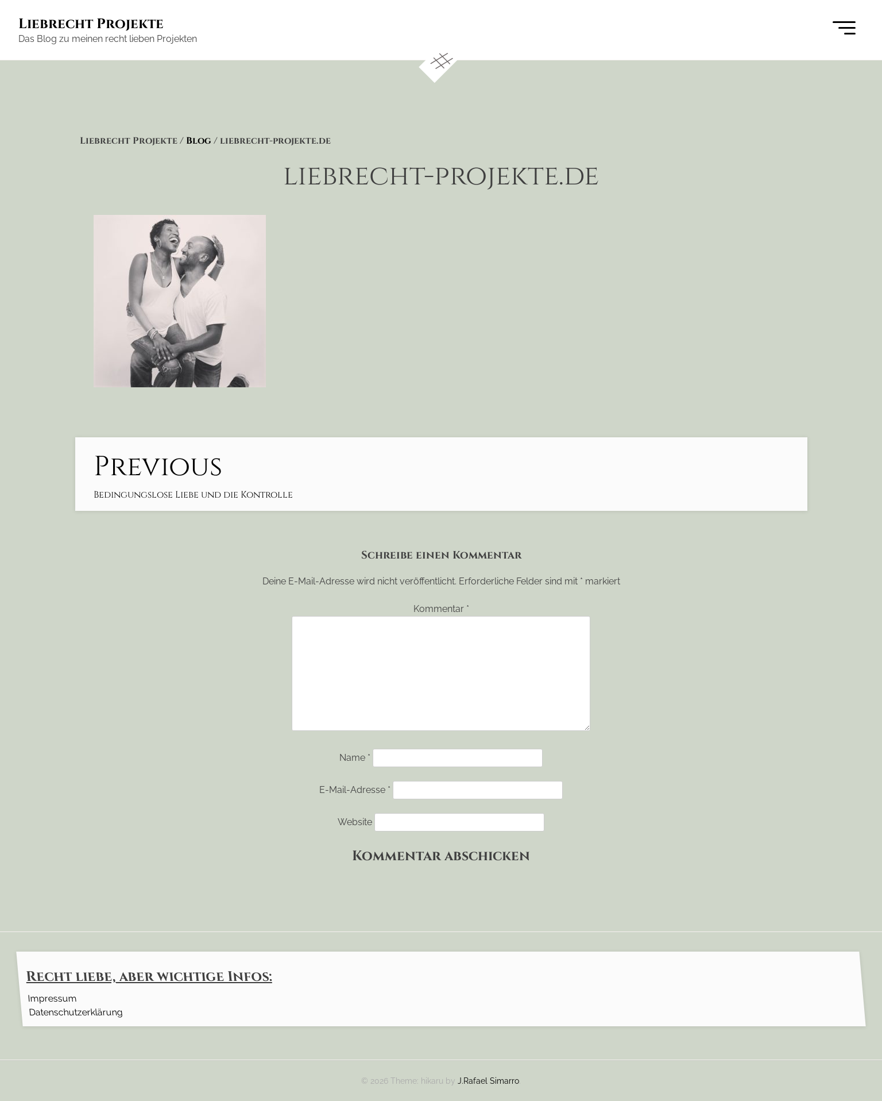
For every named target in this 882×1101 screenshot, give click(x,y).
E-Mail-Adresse (354, 789)
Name (354, 757)
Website (355, 822)
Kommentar (441, 608)
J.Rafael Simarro (488, 1080)
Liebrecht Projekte (91, 24)
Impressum (52, 997)
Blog (198, 140)
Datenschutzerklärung (75, 1011)
